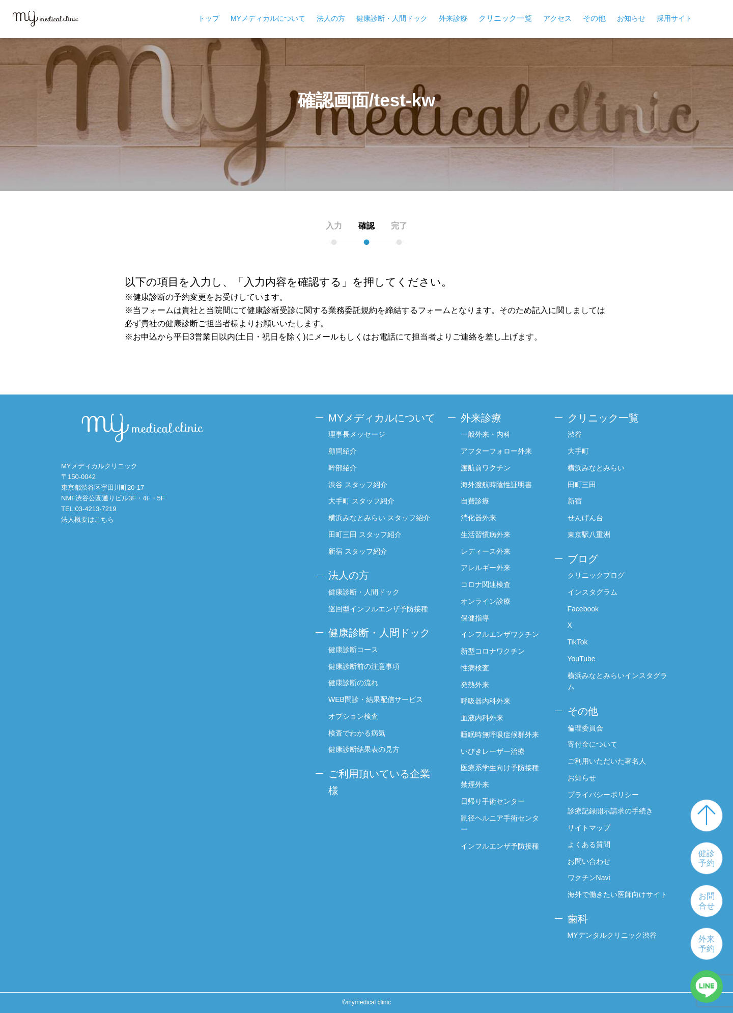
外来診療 (453, 18)
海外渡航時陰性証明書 (496, 485)
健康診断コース (353, 649)
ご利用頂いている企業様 (379, 782)
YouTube (582, 659)
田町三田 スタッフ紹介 (365, 534)
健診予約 (706, 858)
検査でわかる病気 (356, 733)
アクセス (557, 18)
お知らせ (631, 18)
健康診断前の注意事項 (364, 666)
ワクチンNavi (589, 878)
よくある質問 (589, 844)
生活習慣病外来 (486, 534)
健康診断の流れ (353, 683)
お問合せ (706, 901)
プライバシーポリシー (603, 795)
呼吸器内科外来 (486, 701)
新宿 (575, 501)
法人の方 (331, 18)
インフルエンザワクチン (500, 634)
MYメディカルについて (268, 18)
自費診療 (475, 501)
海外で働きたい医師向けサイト (617, 894)
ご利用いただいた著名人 (607, 761)
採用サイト (674, 18)
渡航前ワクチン (486, 468)
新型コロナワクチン (493, 651)
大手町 (578, 451)
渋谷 (575, 434)
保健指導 (475, 618)
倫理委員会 (585, 728)
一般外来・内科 (486, 434)
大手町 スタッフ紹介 (361, 501)
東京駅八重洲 (589, 534)
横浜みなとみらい (596, 468)
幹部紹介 (342, 468)
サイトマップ (589, 828)
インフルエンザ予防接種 (500, 846)
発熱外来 (475, 685)
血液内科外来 (482, 718)
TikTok (578, 642)
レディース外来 (486, 551)
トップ (208, 18)
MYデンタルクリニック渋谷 (612, 935)
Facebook (583, 609)
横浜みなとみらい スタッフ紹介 (379, 518)
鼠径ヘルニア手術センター (500, 824)
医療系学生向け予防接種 (500, 768)
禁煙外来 (475, 784)
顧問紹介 (342, 451)
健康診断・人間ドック (392, 18)
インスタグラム (592, 592)
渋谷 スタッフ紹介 (357, 485)
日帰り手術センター (493, 801)
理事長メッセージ (356, 434)
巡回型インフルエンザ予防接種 (378, 609)
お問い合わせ (589, 861)
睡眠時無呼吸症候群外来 (500, 734)
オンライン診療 (486, 601)
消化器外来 (478, 518)
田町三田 (582, 485)
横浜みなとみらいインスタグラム (617, 681)
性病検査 (475, 668)
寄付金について (592, 744)
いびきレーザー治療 (493, 751)
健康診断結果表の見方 (364, 749)
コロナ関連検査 (486, 584)
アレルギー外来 (486, 568)
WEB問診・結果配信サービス (375, 699)
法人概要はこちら (87, 519)
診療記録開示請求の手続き (610, 811)
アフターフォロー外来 (496, 451)
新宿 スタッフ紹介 (357, 551)
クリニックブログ (596, 575)
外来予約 (706, 944)
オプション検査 (353, 716)
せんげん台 (585, 518)
